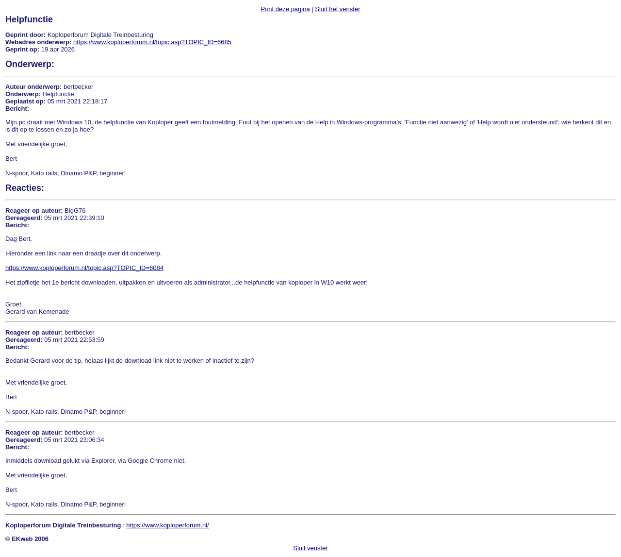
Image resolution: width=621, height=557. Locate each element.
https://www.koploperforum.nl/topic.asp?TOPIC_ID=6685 (152, 42)
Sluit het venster (337, 9)
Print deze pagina (285, 9)
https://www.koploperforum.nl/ (167, 525)
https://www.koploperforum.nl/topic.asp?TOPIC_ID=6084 (84, 267)
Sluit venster (310, 548)
